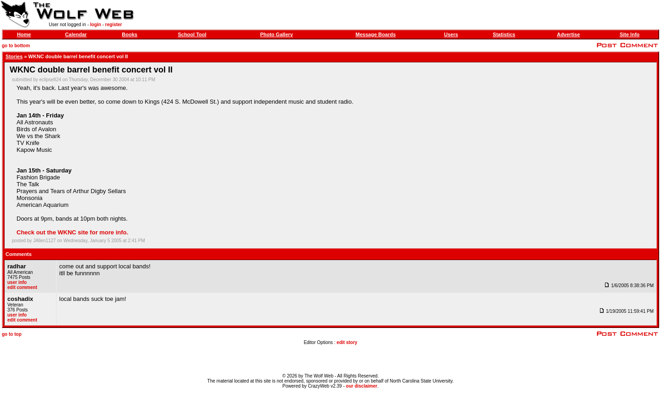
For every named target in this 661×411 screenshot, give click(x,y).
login (95, 24)
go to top (12, 334)
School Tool (192, 34)
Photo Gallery (276, 34)
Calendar (76, 34)
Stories (14, 56)
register (113, 24)
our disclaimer (361, 386)
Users (451, 34)
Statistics (504, 34)
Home (24, 34)
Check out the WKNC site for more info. (72, 232)
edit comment (22, 287)
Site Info (629, 34)
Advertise (568, 34)
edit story (346, 342)
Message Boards (376, 34)
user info (17, 282)
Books (130, 34)
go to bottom (16, 45)
